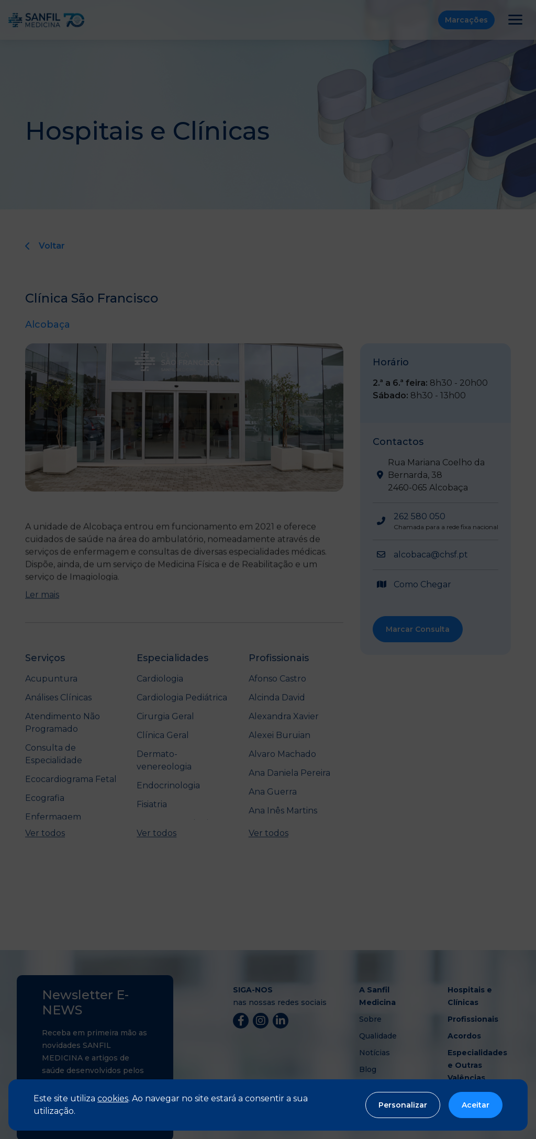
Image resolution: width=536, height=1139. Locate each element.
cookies (112, 1098)
